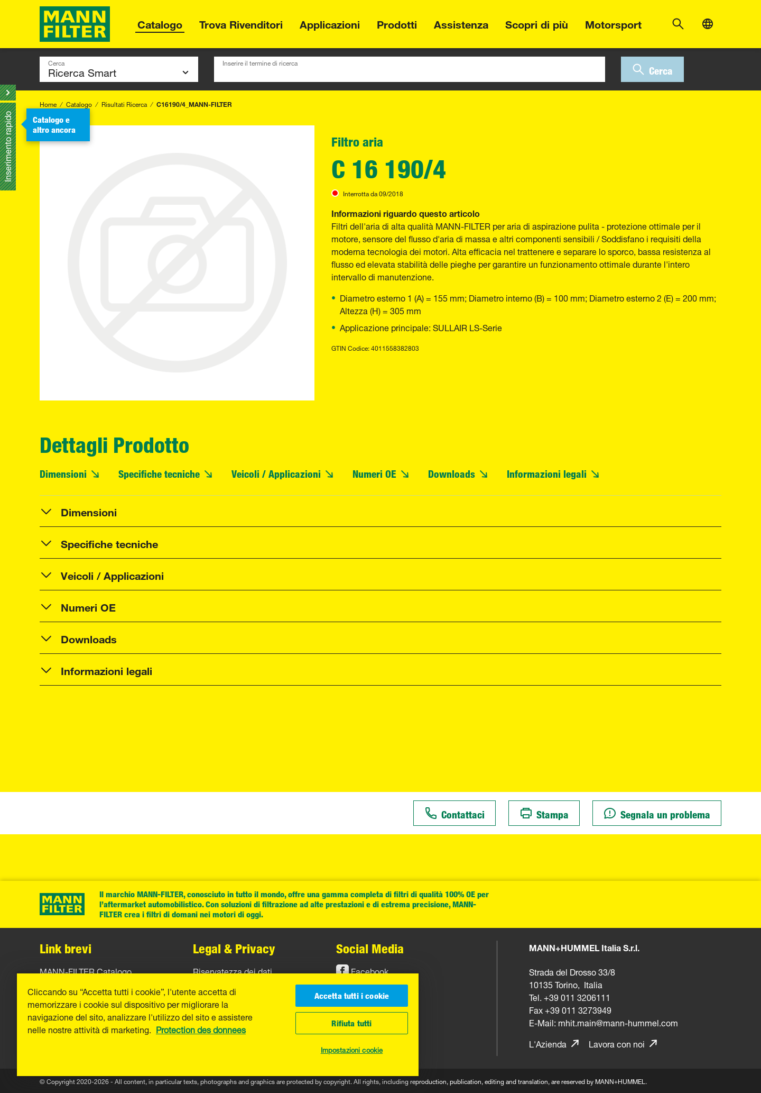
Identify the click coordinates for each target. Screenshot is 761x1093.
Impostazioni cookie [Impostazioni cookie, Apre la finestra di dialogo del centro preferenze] (352, 1049)
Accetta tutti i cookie (351, 995)
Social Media (370, 948)
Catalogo (159, 23)
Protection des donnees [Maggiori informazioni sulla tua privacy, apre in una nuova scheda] (201, 1029)
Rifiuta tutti (351, 1023)
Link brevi (65, 948)
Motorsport (613, 23)
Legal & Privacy (234, 948)
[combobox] (409, 69)
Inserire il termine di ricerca (260, 62)
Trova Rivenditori (241, 23)
